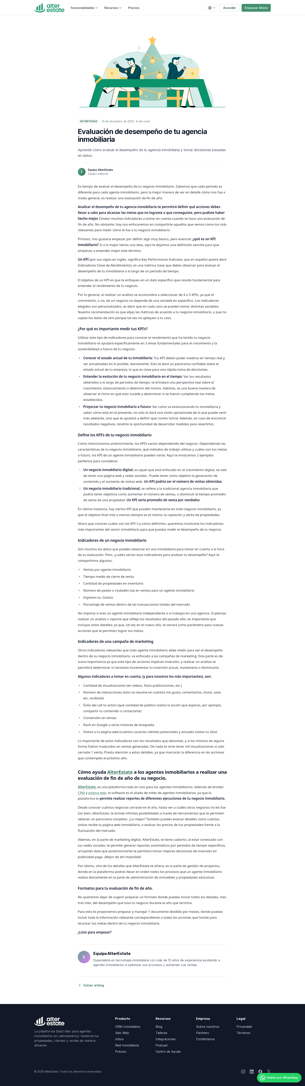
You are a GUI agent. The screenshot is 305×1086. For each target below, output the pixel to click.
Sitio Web (122, 1033)
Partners (202, 1033)
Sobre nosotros (207, 1027)
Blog (159, 1027)
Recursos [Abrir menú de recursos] (113, 8)
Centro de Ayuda (168, 1051)
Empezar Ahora (256, 8)
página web (97, 792)
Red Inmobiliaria (127, 1045)
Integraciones (166, 1039)
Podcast (161, 1045)
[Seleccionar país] (211, 7)
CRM (81, 792)
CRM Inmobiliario (127, 1027)
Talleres (161, 1033)
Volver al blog (91, 985)
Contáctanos (205, 1039)
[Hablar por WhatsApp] (276, 1076)
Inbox (119, 1039)
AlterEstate (120, 772)
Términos (243, 1033)
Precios (133, 8)
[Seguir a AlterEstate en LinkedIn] (252, 1072)
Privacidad (244, 1027)
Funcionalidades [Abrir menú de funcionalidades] (84, 8)
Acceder (229, 8)
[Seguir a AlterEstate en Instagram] (243, 1072)
